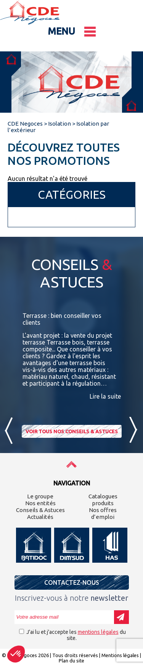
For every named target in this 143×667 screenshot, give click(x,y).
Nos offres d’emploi (103, 513)
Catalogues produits (102, 499)
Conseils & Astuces (40, 510)
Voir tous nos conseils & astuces (72, 431)
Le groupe (40, 496)
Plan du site (71, 660)
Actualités (40, 517)
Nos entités (40, 503)
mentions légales (98, 632)
